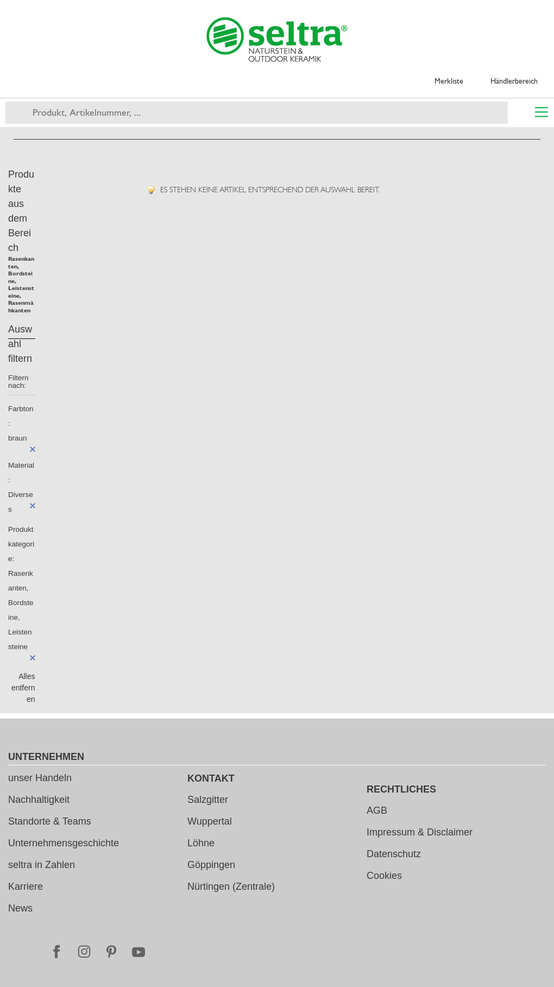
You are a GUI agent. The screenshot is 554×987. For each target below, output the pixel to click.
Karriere (25, 886)
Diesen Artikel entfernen (32, 449)
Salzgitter (207, 799)
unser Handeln (40, 777)
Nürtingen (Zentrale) (231, 886)
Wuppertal (209, 821)
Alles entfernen (23, 687)
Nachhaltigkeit (39, 799)
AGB (377, 810)
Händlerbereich (514, 81)
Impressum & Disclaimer (420, 832)
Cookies (384, 875)
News (20, 908)
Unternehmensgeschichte (63, 843)
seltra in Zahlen (41, 864)
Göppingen (211, 864)
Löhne (201, 843)
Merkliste (449, 81)
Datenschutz (394, 853)
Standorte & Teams (49, 821)
